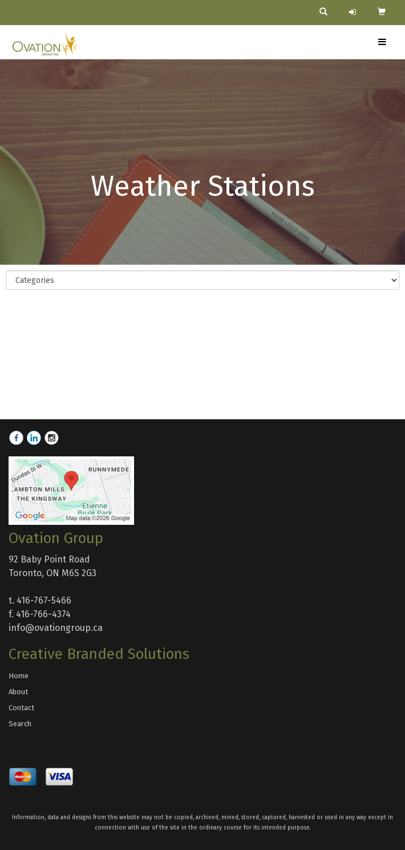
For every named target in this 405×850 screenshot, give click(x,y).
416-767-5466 (44, 600)
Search (20, 723)
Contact (21, 707)
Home (19, 675)
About (18, 691)
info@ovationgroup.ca (56, 627)
